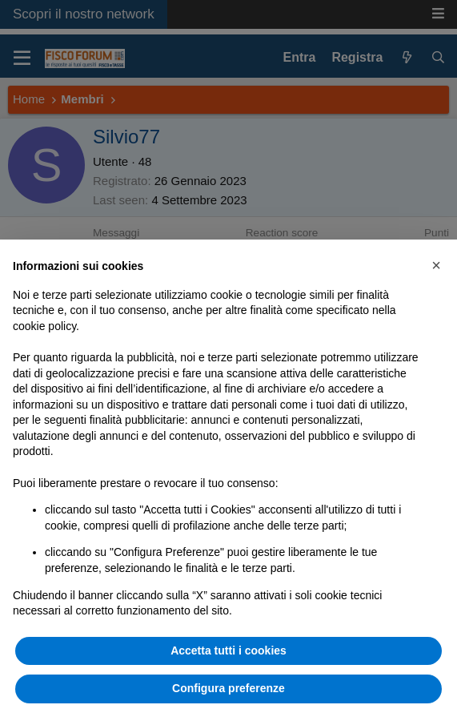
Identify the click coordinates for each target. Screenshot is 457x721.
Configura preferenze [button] (228, 688)
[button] (436, 265)
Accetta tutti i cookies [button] (228, 650)
